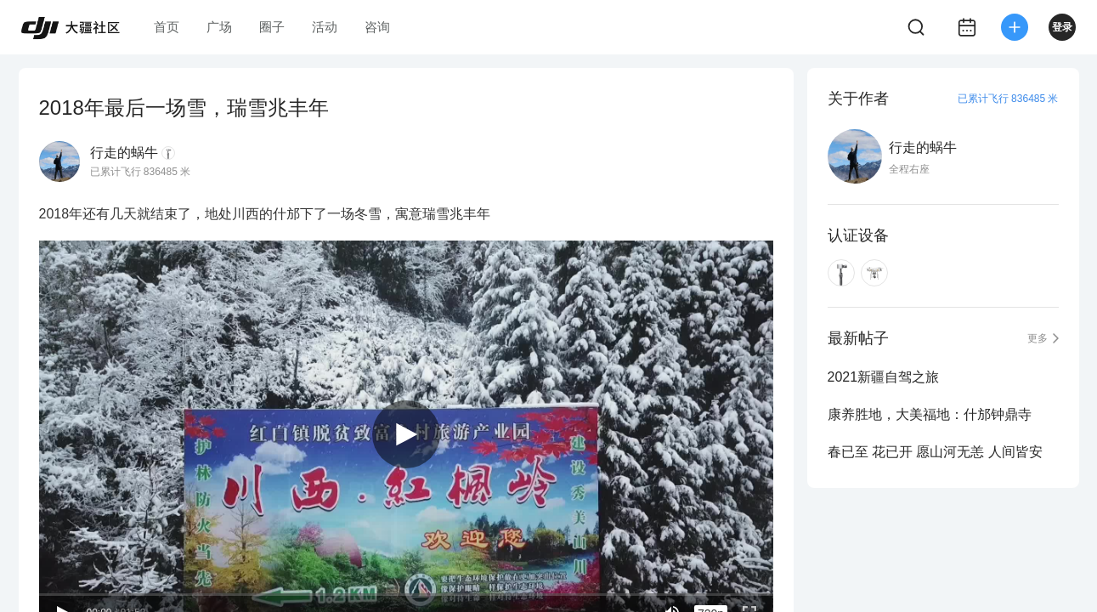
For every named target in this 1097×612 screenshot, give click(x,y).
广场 (219, 27)
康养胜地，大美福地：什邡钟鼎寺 (930, 414)
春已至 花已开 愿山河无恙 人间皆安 (935, 452)
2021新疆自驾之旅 (884, 377)
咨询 (377, 27)
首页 (166, 27)
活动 (324, 27)
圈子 (272, 27)
